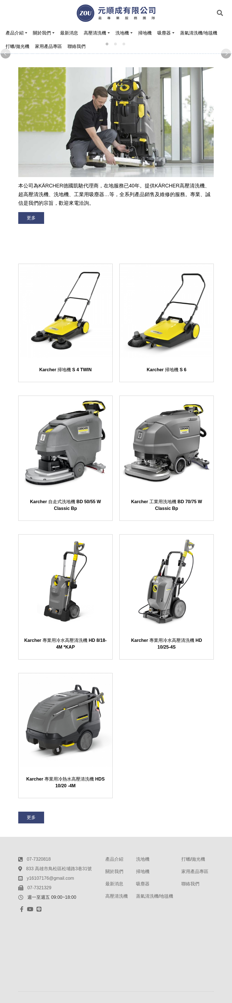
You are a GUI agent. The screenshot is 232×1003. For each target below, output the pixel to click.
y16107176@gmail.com (50, 878)
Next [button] (226, 53)
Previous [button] (5, 53)
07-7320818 (39, 859)
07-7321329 (39, 887)
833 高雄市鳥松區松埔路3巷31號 (59, 868)
